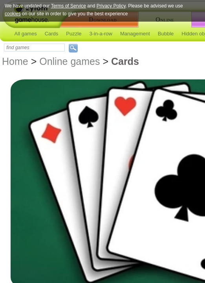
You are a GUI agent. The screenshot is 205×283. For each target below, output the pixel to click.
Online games (69, 61)
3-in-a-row (100, 34)
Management (135, 34)
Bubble (166, 34)
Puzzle (73, 34)
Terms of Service (68, 6)
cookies (13, 14)
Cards (52, 34)
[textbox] (34, 47)
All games (26, 34)
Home (15, 61)
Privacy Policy (111, 6)
